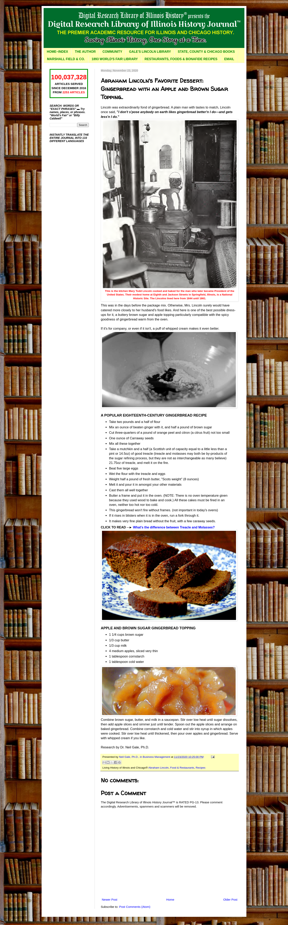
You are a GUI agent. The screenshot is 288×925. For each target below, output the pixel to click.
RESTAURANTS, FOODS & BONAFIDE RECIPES (181, 59)
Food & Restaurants (182, 767)
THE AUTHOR (85, 51)
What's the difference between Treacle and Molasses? (174, 527)
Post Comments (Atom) (134, 906)
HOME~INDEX (57, 51)
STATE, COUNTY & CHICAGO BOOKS (206, 51)
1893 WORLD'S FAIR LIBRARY (115, 59)
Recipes (200, 767)
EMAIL (229, 59)
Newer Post (109, 899)
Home (170, 899)
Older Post (230, 899)
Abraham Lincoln (158, 767)
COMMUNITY (112, 51)
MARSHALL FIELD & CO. (66, 59)
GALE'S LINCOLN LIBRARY (150, 51)
